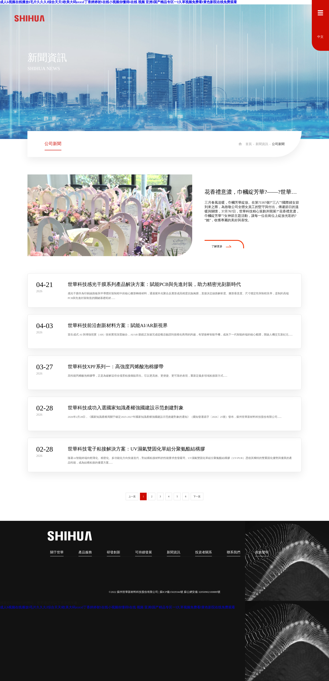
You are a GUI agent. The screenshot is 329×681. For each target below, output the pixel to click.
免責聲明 (262, 552)
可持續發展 (143, 552)
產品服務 (85, 552)
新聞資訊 (262, 144)
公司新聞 (52, 143)
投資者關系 (203, 552)
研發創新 (113, 552)
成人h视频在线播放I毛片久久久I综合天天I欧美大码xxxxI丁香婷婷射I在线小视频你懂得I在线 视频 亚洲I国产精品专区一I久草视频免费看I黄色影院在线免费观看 (118, 2)
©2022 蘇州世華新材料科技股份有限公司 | (134, 591)
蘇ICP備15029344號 (171, 591)
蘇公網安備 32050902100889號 (202, 591)
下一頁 (196, 496)
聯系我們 (233, 552)
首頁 (248, 144)
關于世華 (57, 552)
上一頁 (132, 496)
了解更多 (221, 246)
